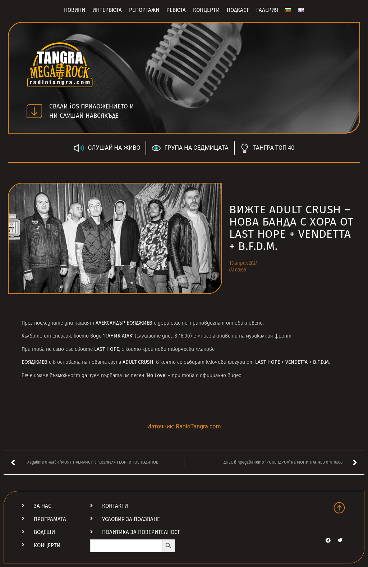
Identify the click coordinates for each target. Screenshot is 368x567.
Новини (74, 10)
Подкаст (238, 10)
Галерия (267, 10)
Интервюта (107, 10)
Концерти (206, 10)
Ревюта (176, 10)
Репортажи (144, 10)
